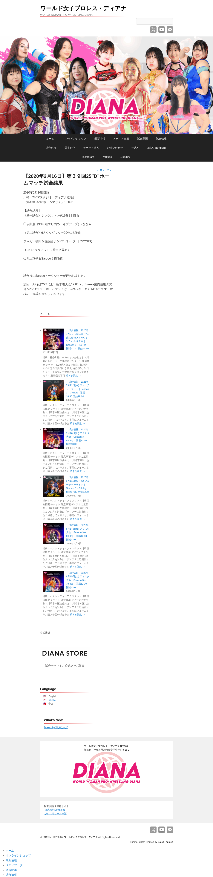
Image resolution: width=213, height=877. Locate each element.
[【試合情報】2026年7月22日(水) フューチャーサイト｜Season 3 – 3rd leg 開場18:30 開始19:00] (53, 390)
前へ (100, 170)
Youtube (107, 156)
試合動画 (142, 138)
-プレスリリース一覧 (55, 813)
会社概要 (125, 156)
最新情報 (99, 138)
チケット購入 (91, 147)
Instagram (88, 156)
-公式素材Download (54, 809)
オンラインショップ (74, 138)
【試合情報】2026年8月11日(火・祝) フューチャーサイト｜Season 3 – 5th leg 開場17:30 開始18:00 (78, 484)
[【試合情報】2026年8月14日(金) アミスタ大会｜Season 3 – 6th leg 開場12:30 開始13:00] (53, 533)
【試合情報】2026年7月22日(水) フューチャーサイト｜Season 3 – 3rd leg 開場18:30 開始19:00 (78, 389)
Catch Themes (165, 842)
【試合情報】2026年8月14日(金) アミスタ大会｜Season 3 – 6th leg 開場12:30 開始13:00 (78, 532)
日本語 (52, 699)
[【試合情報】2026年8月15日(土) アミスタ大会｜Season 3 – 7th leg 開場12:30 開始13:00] (53, 581)
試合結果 (51, 147)
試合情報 (161, 138)
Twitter (153, 29)
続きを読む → (73, 375)
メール (170, 29)
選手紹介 (70, 147)
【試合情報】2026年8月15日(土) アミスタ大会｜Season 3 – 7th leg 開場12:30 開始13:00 (78, 580)
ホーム (50, 138)
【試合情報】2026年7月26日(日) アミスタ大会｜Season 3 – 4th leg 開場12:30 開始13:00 (78, 436)
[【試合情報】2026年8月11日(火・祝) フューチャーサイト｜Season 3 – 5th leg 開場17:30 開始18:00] (53, 486)
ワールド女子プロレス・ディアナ (91, 8)
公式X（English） (157, 147)
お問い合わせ (115, 147)
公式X (134, 147)
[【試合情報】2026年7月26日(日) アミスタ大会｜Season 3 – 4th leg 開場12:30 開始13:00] (53, 438)
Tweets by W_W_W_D (56, 727)
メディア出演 (121, 138)
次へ (110, 170)
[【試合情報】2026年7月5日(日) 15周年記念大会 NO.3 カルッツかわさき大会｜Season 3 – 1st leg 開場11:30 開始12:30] (53, 339)
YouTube (161, 29)
